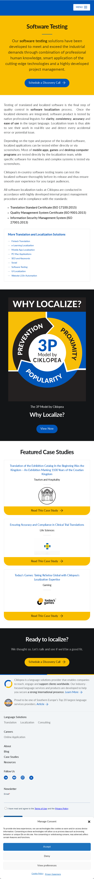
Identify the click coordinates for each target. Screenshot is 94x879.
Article (40, 704)
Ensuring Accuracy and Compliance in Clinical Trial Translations (47, 524)
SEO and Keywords (21, 257)
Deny (47, 856)
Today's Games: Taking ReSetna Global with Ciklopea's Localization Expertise (47, 578)
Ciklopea (21, 8)
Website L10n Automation (24, 275)
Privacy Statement (53, 874)
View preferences (47, 865)
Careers (8, 731)
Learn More (71, 692)
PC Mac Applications (22, 253)
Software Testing (20, 266)
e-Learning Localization (23, 244)
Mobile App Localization (23, 249)
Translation (10, 722)
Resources (10, 762)
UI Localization (18, 270)
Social (14, 262)
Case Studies (11, 756)
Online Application (14, 736)
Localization (27, 722)
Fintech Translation (21, 240)
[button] (89, 821)
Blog (6, 751)
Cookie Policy (37, 874)
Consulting (44, 722)
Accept (47, 847)
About (7, 746)
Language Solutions (15, 717)
